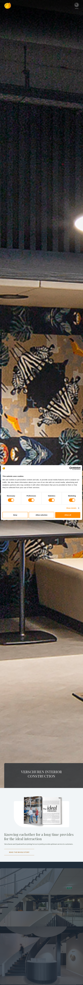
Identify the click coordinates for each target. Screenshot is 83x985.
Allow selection (41, 515)
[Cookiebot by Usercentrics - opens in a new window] (71, 468)
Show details (71, 508)
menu (76, 5)
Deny (15, 515)
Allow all (68, 515)
